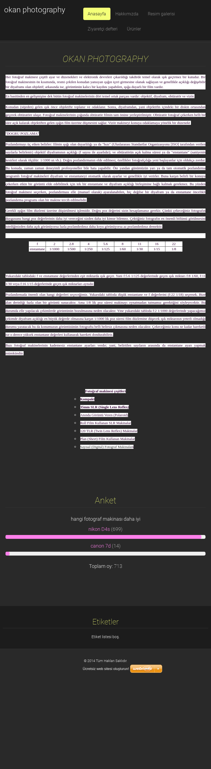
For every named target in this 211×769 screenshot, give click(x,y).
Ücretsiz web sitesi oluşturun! (106, 669)
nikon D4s (99, 614)
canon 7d (101, 630)
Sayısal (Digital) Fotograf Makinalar (106, 531)
